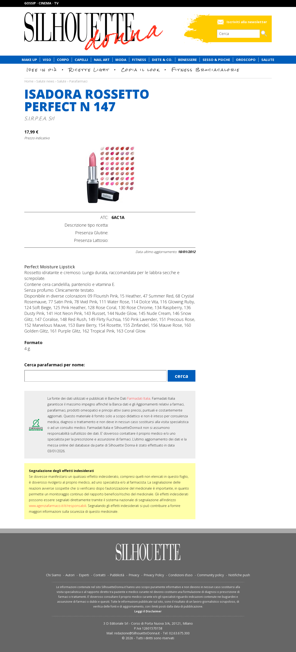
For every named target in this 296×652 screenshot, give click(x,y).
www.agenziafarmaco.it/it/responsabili (57, 505)
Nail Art (102, 59)
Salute (267, 59)
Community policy (210, 575)
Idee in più (42, 69)
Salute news (148, 77)
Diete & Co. (162, 59)
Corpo (63, 59)
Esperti (84, 575)
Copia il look (140, 69)
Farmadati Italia (138, 398)
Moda (120, 59)
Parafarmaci (78, 81)
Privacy (134, 575)
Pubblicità (117, 575)
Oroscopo (246, 59)
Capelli (81, 59)
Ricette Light (89, 69)
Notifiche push (239, 575)
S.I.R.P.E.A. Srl (39, 118)
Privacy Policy (154, 575)
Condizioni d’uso (180, 575)
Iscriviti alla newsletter (247, 22)
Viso (47, 59)
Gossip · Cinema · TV (41, 3)
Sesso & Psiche (216, 59)
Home (29, 81)
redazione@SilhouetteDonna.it (137, 633)
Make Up (29, 59)
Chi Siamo (53, 575)
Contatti (99, 575)
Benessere (187, 59)
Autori (69, 575)
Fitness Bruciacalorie (206, 69)
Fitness (139, 59)
